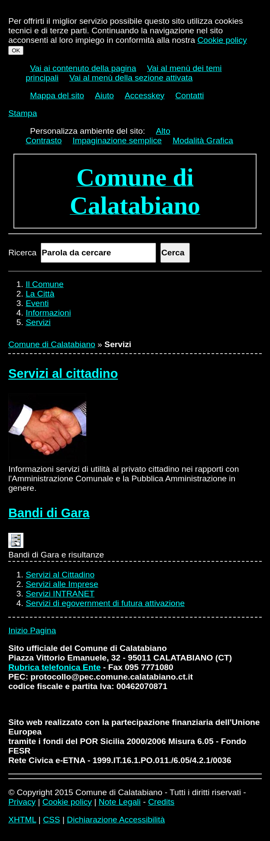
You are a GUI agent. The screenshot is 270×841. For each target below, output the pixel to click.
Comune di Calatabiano (51, 344)
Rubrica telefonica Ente (54, 667)
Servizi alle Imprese (62, 584)
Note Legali (120, 801)
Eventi (37, 303)
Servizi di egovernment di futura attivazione (105, 603)
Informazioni (48, 312)
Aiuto (104, 95)
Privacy (22, 801)
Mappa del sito (57, 95)
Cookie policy (222, 40)
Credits (161, 801)
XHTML (22, 819)
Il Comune (44, 284)
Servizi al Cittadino (60, 574)
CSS (51, 819)
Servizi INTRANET (60, 593)
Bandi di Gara (48, 513)
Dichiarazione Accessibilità (116, 819)
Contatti (189, 95)
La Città (40, 293)
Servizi (38, 322)
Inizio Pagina (32, 630)
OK (16, 50)
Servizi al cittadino (63, 373)
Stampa (22, 113)
